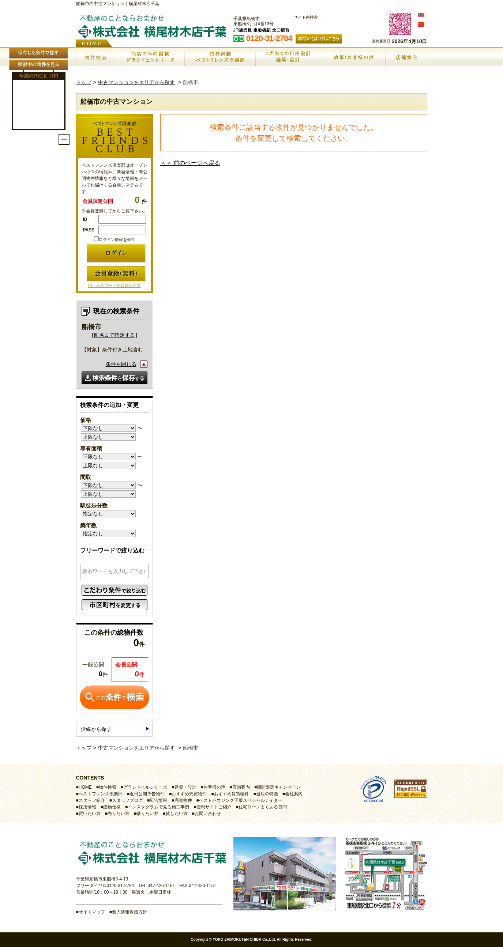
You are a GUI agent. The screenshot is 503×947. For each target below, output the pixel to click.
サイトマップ (92, 911)
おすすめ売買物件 (189, 793)
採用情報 (87, 807)
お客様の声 (214, 787)
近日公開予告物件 (147, 793)
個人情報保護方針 (129, 911)
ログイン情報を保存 (114, 239)
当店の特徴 (267, 793)
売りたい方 (118, 813)
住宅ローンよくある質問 (263, 807)
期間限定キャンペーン (279, 787)
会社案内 (294, 793)
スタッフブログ (127, 800)
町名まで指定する (114, 335)
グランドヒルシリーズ (145, 787)
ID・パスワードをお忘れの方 (114, 285)
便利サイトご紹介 (214, 807)
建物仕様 (112, 807)
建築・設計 (185, 787)
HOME (85, 787)
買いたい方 (90, 813)
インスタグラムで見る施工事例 (158, 807)
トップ (83, 82)
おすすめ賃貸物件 (231, 793)
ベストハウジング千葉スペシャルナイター (240, 800)
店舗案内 (241, 787)
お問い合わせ (208, 813)
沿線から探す (96, 729)
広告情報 (158, 800)
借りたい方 (147, 813)
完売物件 (183, 800)
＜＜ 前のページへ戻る (190, 163)
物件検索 (107, 787)
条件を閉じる (121, 364)
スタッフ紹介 (92, 800)
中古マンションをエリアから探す (136, 82)
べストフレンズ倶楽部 (101, 793)
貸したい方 (177, 813)
